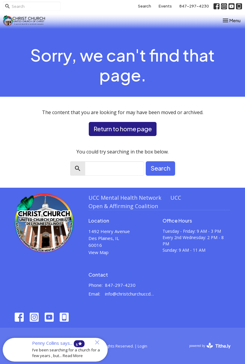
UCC (175, 197)
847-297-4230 (194, 6)
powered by (210, 346)
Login (142, 346)
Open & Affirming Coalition (123, 206)
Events (165, 6)
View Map (98, 252)
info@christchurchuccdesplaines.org (131, 294)
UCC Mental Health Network (124, 197)
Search (144, 6)
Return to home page (123, 128)
